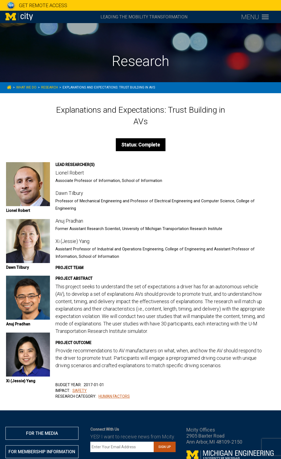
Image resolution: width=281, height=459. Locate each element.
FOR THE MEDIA (42, 433)
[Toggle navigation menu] (255, 17)
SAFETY (79, 390)
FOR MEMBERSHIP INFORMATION (42, 451)
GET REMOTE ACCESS (43, 5)
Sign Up (164, 447)
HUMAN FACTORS (114, 396)
